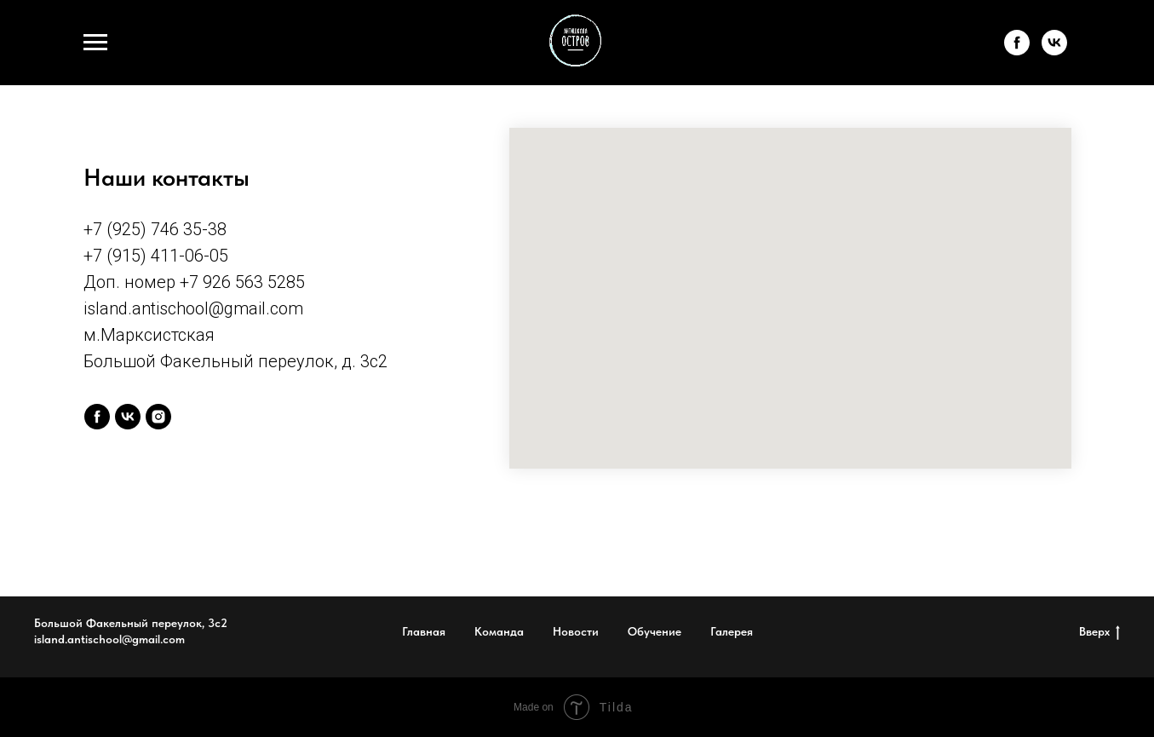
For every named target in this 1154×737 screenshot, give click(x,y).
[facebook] (1017, 50)
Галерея (731, 631)
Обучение (654, 631)
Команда (499, 631)
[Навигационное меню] (95, 42)
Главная (423, 631)
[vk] (1054, 50)
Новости (576, 631)
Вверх (1099, 632)
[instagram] (158, 416)
